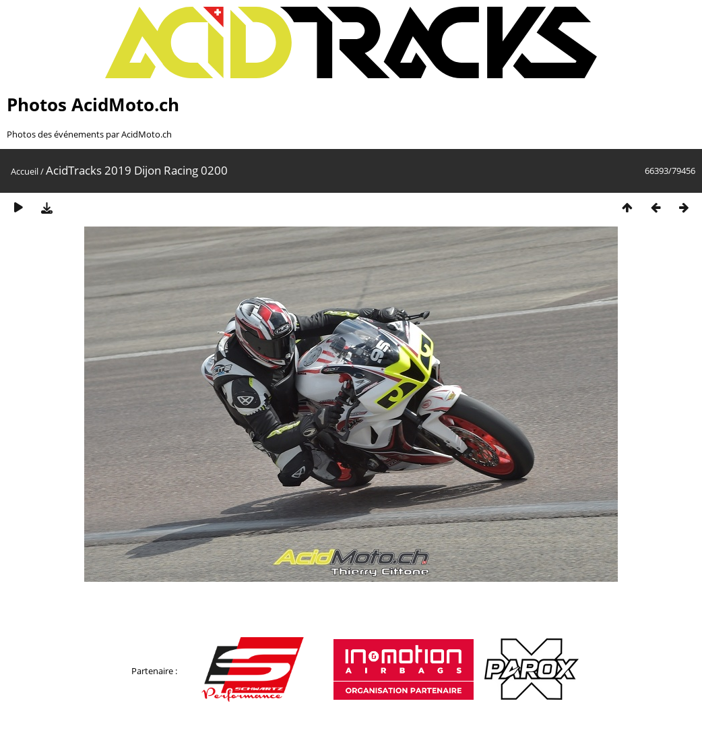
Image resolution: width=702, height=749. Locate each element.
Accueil (24, 171)
